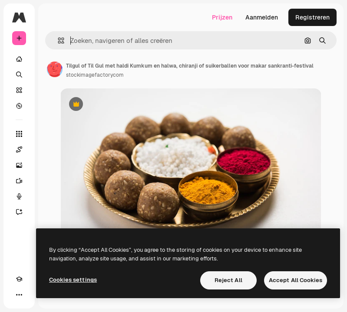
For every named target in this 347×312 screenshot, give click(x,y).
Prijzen (222, 17)
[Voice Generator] (19, 196)
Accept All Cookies (295, 280)
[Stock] (19, 90)
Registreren (312, 17)
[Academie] (19, 279)
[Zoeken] (19, 74)
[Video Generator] (19, 181)
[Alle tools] (19, 134)
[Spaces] (19, 149)
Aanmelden (261, 17)
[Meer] (19, 295)
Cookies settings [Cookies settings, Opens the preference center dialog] (73, 279)
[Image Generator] (19, 165)
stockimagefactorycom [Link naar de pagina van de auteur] (95, 75)
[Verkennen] (19, 106)
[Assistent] (19, 212)
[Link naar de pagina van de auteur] (55, 69)
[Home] (19, 59)
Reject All (228, 280)
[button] (57, 40)
